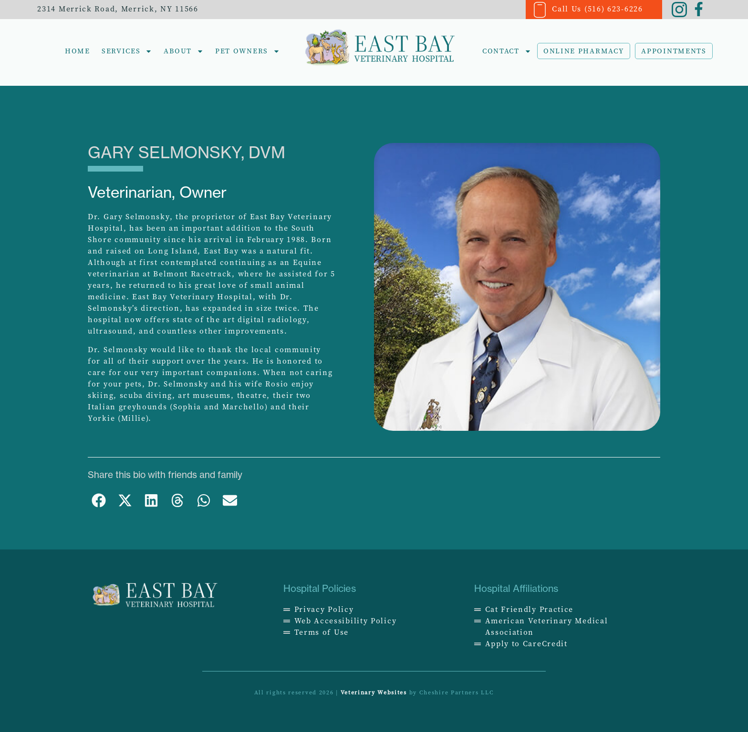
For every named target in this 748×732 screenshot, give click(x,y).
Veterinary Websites (374, 692)
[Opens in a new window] (564, 609)
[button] (98, 500)
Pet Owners (247, 51)
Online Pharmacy (583, 51)
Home (77, 51)
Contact (506, 51)
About (184, 51)
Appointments (673, 51)
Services (127, 51)
